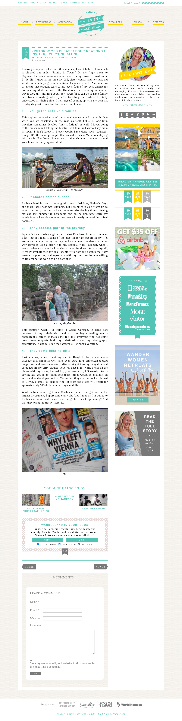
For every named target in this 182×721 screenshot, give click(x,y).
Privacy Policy (65, 714)
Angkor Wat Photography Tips (36, 509)
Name (34, 601)
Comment (36, 625)
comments (38, 60)
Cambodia (49, 57)
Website (35, 618)
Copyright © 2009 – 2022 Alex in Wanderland (100, 714)
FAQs (64, 2)
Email (35, 610)
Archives (54, 2)
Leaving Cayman (93, 508)
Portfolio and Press (81, 2)
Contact (22, 2)
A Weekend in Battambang (64, 497)
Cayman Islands (67, 57)
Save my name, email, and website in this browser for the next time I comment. (63, 665)
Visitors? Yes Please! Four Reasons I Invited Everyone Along (68, 52)
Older (29, 567)
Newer (100, 567)
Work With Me (38, 2)
